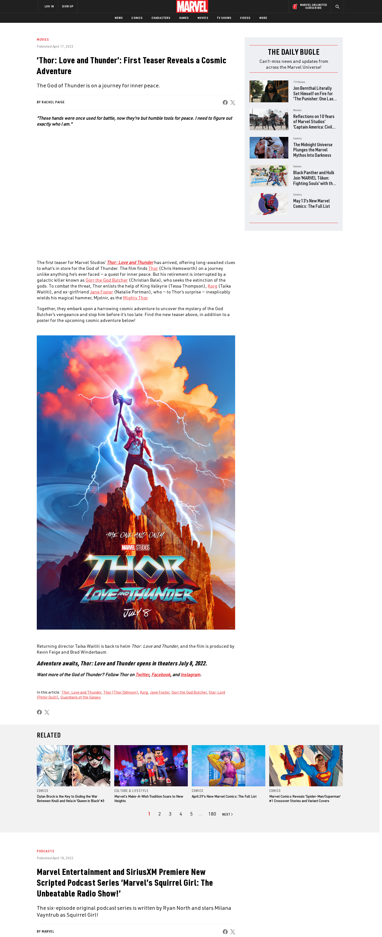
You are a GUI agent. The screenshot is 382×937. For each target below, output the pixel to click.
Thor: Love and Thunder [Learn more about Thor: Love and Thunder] (130, 262)
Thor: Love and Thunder (81, 692)
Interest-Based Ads (275, 925)
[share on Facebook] (225, 102)
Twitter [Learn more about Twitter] (142, 674)
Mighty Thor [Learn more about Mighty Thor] (135, 297)
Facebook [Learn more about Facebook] (160, 674)
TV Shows (224, 18)
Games (184, 18)
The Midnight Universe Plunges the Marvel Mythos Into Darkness (312, 150)
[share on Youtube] (285, 894)
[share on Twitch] (325, 894)
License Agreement (245, 925)
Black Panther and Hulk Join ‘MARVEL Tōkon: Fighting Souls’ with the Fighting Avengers (314, 180)
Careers (84, 885)
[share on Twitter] (298, 883)
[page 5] (191, 814)
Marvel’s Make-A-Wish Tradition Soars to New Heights (148, 798)
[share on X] (232, 102)
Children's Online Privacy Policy (206, 925)
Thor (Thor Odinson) (120, 692)
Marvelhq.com (136, 885)
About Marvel (89, 871)
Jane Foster (159, 692)
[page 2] (159, 814)
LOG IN (49, 6)
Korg (144, 692)
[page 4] (181, 814)
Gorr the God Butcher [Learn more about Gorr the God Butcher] (107, 280)
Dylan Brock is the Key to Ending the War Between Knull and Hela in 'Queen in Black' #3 (70, 798)
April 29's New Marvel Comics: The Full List (224, 796)
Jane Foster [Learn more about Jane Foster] (101, 291)
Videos (245, 18)
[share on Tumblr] (325, 883)
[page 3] (170, 814)
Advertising (134, 871)
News (119, 18)
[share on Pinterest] (312, 894)
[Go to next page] (228, 814)
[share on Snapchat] (298, 894)
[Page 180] (212, 814)
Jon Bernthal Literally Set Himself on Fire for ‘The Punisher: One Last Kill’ (314, 96)
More (263, 18)
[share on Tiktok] (285, 904)
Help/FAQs (86, 879)
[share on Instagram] (312, 883)
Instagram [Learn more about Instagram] (190, 674)
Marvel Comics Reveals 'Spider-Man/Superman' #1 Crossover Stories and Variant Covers (305, 798)
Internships (88, 893)
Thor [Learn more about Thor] (153, 268)
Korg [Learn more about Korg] (212, 286)
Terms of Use (75, 925)
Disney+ (131, 879)
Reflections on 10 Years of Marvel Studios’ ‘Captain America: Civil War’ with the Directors (313, 124)
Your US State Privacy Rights (130, 925)
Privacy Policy (98, 925)
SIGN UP (67, 6)
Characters (161, 18)
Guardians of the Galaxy (80, 697)
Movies (203, 18)
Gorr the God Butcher (189, 692)
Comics (136, 18)
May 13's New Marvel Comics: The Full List (311, 203)
